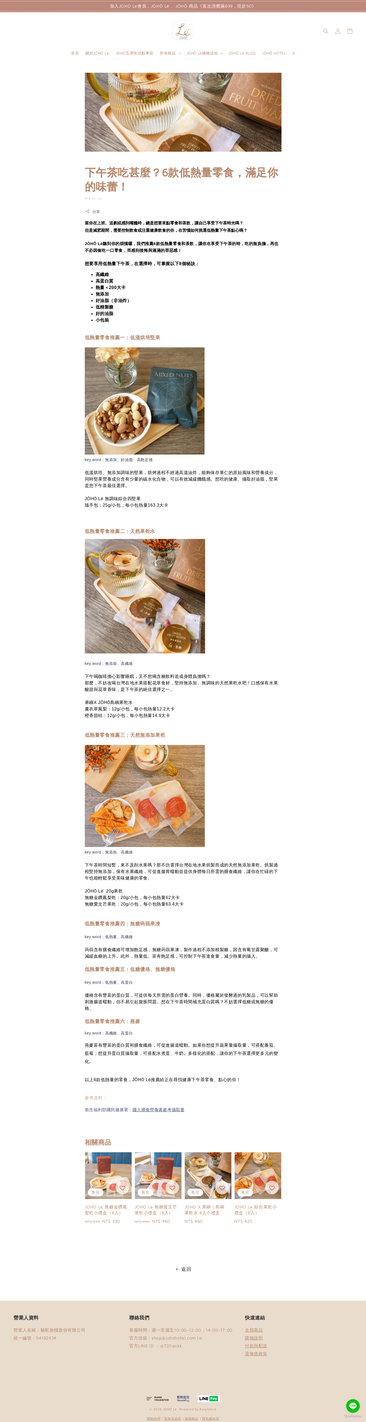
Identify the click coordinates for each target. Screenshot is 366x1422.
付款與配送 (256, 1345)
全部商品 (254, 1330)
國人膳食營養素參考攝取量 (158, 1109)
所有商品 (168, 53)
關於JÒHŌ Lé (97, 53)
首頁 (75, 53)
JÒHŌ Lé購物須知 (202, 53)
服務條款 (192, 1419)
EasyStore (208, 1409)
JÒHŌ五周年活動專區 (135, 53)
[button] (326, 31)
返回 (182, 1269)
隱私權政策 (210, 1419)
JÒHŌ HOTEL (274, 53)
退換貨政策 (256, 1353)
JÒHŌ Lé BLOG (242, 53)
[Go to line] (353, 1406)
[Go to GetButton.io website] (353, 1416)
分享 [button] (92, 211)
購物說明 (254, 1337)
